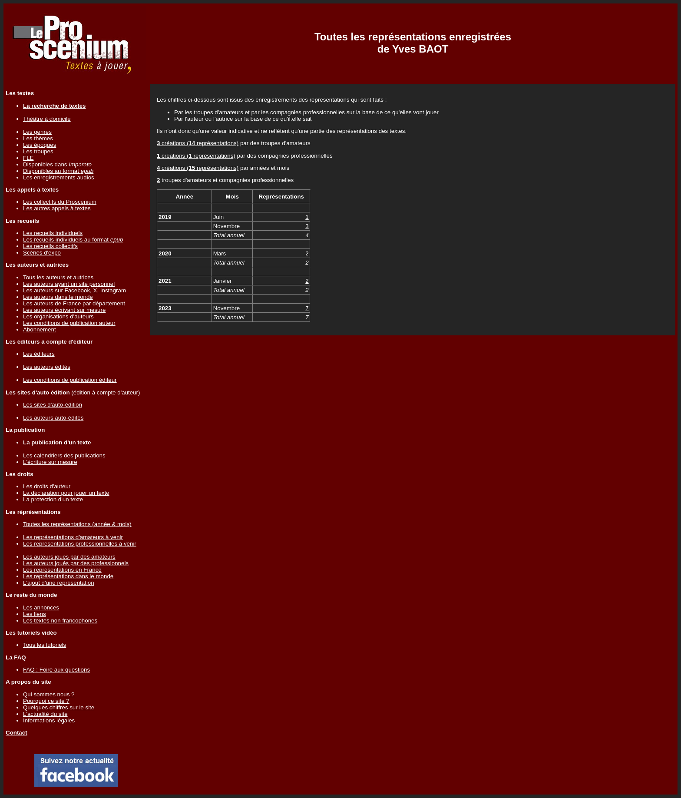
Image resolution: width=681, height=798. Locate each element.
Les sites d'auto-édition (52, 404)
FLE (28, 158)
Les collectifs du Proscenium (59, 202)
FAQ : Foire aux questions (56, 669)
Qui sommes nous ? (49, 694)
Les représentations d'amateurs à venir (73, 537)
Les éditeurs (39, 354)
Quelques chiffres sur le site (58, 707)
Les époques (39, 145)
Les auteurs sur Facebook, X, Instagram (74, 290)
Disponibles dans (57, 164)
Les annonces (41, 607)
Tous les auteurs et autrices (58, 277)
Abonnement (39, 329)
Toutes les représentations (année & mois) (77, 524)
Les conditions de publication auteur (69, 323)
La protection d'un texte (53, 499)
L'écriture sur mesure (50, 462)
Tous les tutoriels (44, 645)
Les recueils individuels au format (73, 239)
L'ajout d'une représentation (58, 582)
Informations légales (49, 720)
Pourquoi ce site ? (46, 701)
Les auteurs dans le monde (58, 297)
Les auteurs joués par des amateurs (69, 556)
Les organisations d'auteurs (58, 316)
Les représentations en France (62, 569)
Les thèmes (38, 138)
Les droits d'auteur (46, 486)
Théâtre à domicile (47, 119)
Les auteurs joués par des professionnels (76, 563)
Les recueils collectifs (50, 246)
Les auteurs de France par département (74, 303)
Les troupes (38, 151)
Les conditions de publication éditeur (70, 380)
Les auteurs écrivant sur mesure (64, 310)
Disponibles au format (58, 171)
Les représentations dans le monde (68, 576)
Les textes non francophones (60, 620)
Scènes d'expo (42, 252)
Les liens (34, 614)
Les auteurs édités (46, 367)
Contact (16, 732)
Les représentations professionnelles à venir (79, 543)
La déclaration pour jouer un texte (66, 493)
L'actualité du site (45, 714)
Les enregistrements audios (58, 177)
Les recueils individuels (53, 233)
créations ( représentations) (197, 143)
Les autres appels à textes (57, 208)
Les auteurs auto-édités (53, 417)
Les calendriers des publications (64, 455)
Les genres (37, 132)
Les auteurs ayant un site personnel (69, 284)
